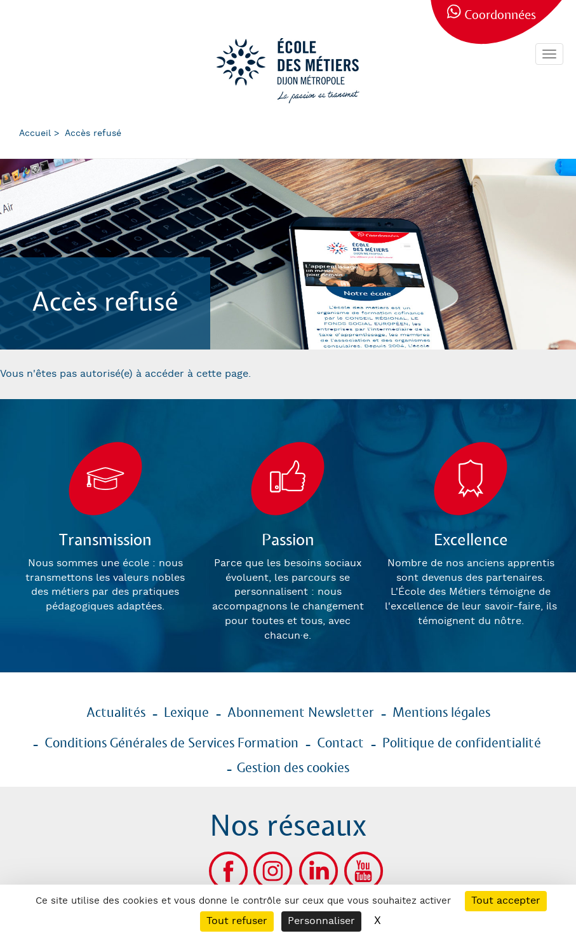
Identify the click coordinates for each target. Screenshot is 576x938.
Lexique (186, 713)
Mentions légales (441, 713)
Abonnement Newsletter (300, 713)
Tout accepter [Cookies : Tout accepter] (505, 900)
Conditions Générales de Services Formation (171, 743)
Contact (340, 743)
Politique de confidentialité (461, 743)
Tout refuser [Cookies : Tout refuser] (236, 921)
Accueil (35, 133)
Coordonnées (500, 15)
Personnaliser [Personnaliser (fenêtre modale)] (321, 921)
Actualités (115, 713)
